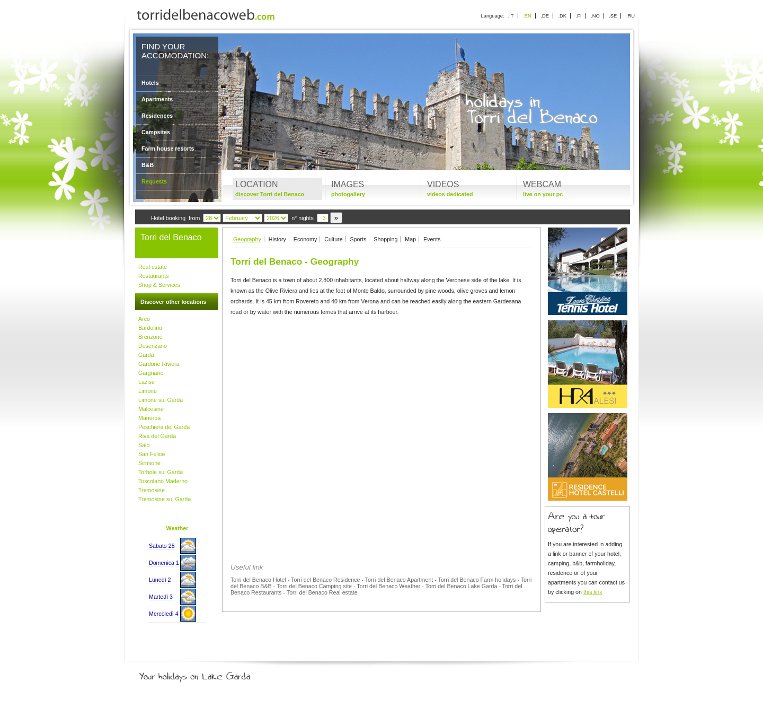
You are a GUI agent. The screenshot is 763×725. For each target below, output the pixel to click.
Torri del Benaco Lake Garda (461, 586)
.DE (544, 16)
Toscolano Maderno (163, 481)
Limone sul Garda (160, 400)
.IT (511, 16)
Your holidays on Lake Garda (218, 674)
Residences (157, 115)
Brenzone (150, 337)
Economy (305, 239)
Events (432, 239)
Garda (146, 355)
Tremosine (151, 490)
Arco (144, 319)
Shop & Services (159, 285)
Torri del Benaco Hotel (258, 579)
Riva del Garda (157, 436)
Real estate (152, 267)
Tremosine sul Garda (164, 499)
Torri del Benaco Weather (388, 586)
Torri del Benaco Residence (325, 579)
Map (410, 239)
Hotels (150, 83)
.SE (613, 16)
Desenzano (152, 346)
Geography (247, 239)
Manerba (149, 418)
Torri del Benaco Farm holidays (477, 579)
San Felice (151, 454)
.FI (579, 16)
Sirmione (149, 463)
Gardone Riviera (159, 364)
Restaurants (153, 276)
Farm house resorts (167, 148)
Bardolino (150, 328)
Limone (147, 391)
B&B (147, 165)
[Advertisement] (381, 398)
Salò (143, 445)
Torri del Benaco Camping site (314, 586)
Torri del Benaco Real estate (322, 592)
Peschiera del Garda (164, 427)
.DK (562, 16)
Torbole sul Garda (160, 472)
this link (592, 592)
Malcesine (151, 409)
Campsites (155, 132)
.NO (595, 16)
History (277, 239)
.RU (630, 16)
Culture (333, 239)
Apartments (157, 99)
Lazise (146, 382)
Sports (358, 239)
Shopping (385, 239)
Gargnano (150, 373)
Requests (154, 181)
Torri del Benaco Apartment (399, 579)
